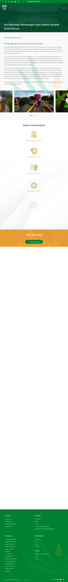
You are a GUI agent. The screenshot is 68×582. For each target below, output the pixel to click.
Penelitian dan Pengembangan (42, 526)
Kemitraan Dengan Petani (11, 524)
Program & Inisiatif (9, 549)
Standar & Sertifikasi (9, 544)
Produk (36, 524)
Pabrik (36, 521)
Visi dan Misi (8, 519)
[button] (66, 8)
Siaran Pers (37, 539)
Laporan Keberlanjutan (10, 541)
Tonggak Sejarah (9, 526)
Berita (36, 541)
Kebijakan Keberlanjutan (34, 144)
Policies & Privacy (26, 579)
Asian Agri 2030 (9, 554)
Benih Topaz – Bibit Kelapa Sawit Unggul (44, 529)
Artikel (36, 544)
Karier (36, 556)
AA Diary (37, 559)
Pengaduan (7, 551)
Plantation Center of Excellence (42, 554)
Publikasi (37, 546)
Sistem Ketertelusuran (10, 546)
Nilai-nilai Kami (8, 521)
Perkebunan (38, 519)
